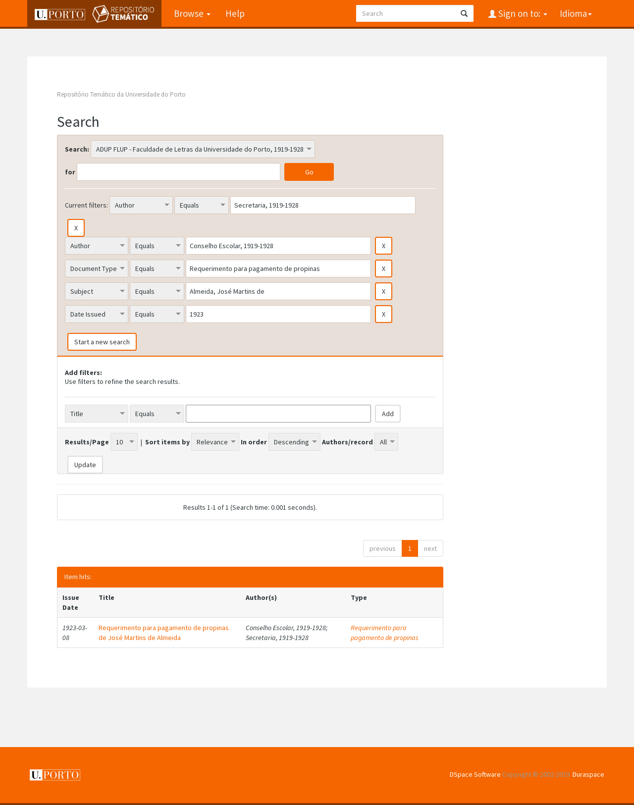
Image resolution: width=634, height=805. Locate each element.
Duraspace (588, 774)
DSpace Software (475, 774)
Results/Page (87, 441)
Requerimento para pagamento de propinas (385, 632)
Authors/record (347, 441)
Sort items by (167, 441)
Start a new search (102, 341)
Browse (192, 13)
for (70, 171)
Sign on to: (521, 13)
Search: (77, 149)
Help (235, 13)
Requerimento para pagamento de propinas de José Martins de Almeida (164, 632)
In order (254, 441)
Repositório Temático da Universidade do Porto (121, 94)
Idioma (576, 13)
